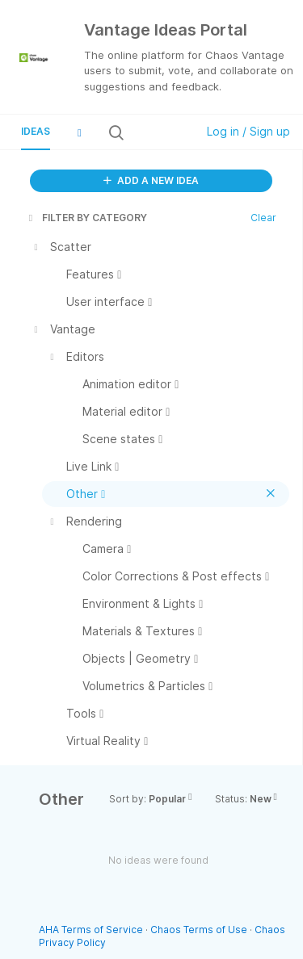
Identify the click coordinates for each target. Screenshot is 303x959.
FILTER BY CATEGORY (86, 217)
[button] (79, 132)
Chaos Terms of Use (198, 929)
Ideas (35, 131)
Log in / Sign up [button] (248, 131)
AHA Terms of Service (92, 929)
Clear (263, 217)
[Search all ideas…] (159, 132)
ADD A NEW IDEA (151, 180)
